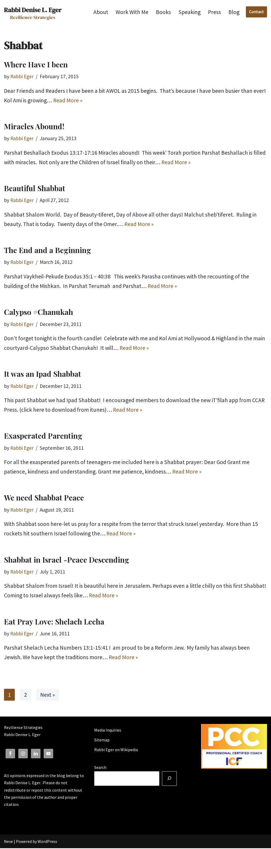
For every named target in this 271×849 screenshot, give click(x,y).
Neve (8, 842)
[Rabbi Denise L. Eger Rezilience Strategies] (32, 12)
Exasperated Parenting (43, 436)
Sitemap (102, 740)
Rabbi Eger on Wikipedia (116, 750)
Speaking (189, 12)
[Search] (169, 779)
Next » (47, 695)
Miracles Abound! (34, 126)
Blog (234, 12)
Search (100, 768)
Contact (256, 11)
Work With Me (132, 12)
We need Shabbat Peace (44, 498)
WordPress (47, 842)
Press (214, 12)
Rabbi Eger (22, 76)
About (100, 12)
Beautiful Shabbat (34, 188)
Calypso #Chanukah (38, 312)
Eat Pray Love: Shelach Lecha (54, 622)
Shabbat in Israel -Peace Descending (66, 560)
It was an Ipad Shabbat (42, 374)
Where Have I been (36, 64)
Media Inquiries (107, 730)
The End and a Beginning (47, 250)
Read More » (67, 100)
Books (163, 12)
